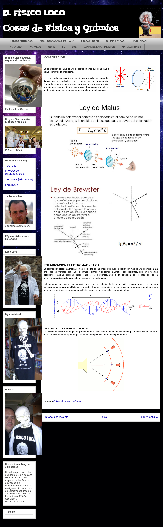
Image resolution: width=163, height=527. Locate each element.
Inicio (104, 417)
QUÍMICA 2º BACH (116, 41)
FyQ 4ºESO (35, 47)
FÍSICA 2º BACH (90, 41)
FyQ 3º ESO (15, 47)
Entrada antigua (148, 417)
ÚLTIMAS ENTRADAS (21, 41)
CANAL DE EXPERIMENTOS (99, 47)
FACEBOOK (11, 185)
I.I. (63, 47)
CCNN (51, 47)
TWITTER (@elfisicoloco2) (19, 179)
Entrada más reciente (56, 417)
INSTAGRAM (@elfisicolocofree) (15, 172)
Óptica (56, 401)
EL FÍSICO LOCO (34, 13)
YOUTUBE (11, 165)
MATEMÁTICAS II (131, 47)
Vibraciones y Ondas (71, 401)
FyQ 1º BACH (140, 41)
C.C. (74, 47)
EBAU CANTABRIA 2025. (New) (57, 41)
